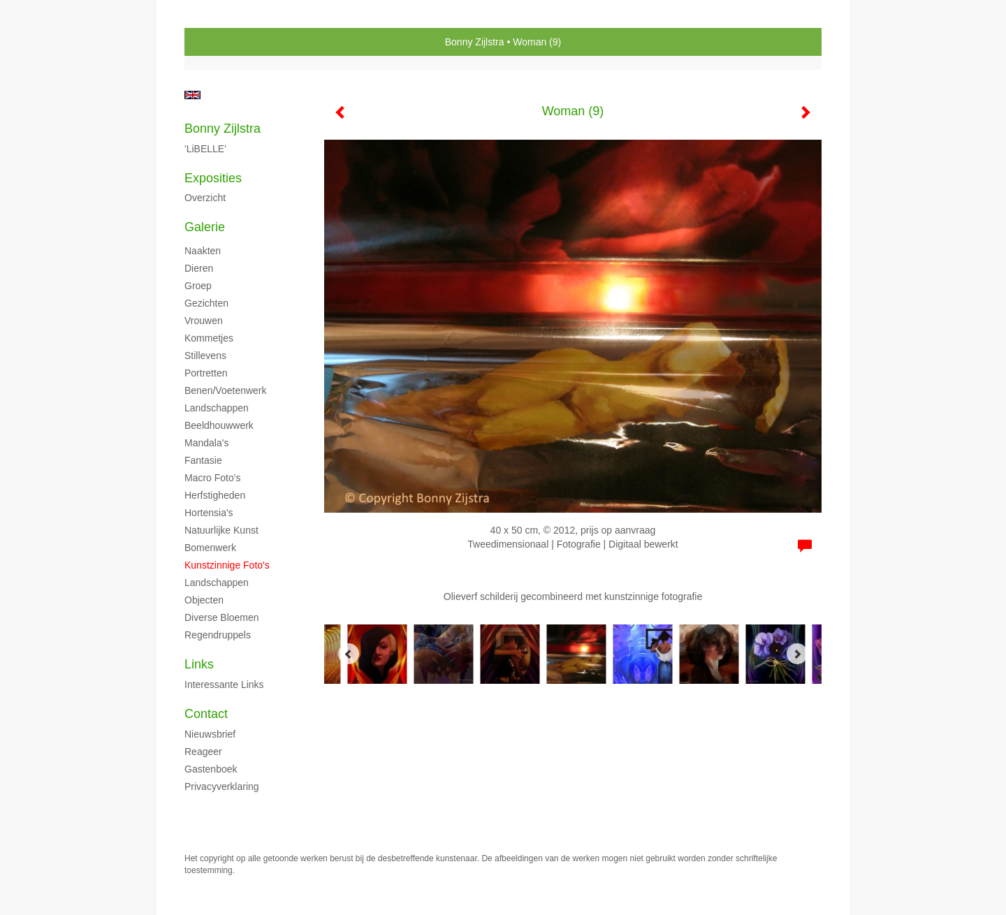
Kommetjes (208, 338)
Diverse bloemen (221, 617)
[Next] (797, 653)
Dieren (198, 268)
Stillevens (205, 355)
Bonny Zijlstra (474, 41)
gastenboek (211, 769)
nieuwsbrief (209, 734)
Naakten (202, 250)
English (192, 95)
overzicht (205, 197)
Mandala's (206, 442)
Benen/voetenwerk (225, 390)
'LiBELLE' (205, 148)
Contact (206, 714)
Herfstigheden (214, 495)
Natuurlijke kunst (221, 530)
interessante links (224, 684)
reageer (203, 751)
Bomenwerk (210, 547)
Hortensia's (208, 512)
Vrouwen (203, 320)
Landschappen (216, 407)
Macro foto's (212, 477)
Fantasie (203, 460)
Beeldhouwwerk (219, 425)
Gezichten (206, 303)
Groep (198, 285)
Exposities (213, 178)
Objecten (204, 600)
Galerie (204, 227)
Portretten (205, 373)
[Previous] (348, 653)
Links (199, 664)
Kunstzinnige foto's (227, 565)
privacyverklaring (221, 786)
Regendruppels (217, 634)
